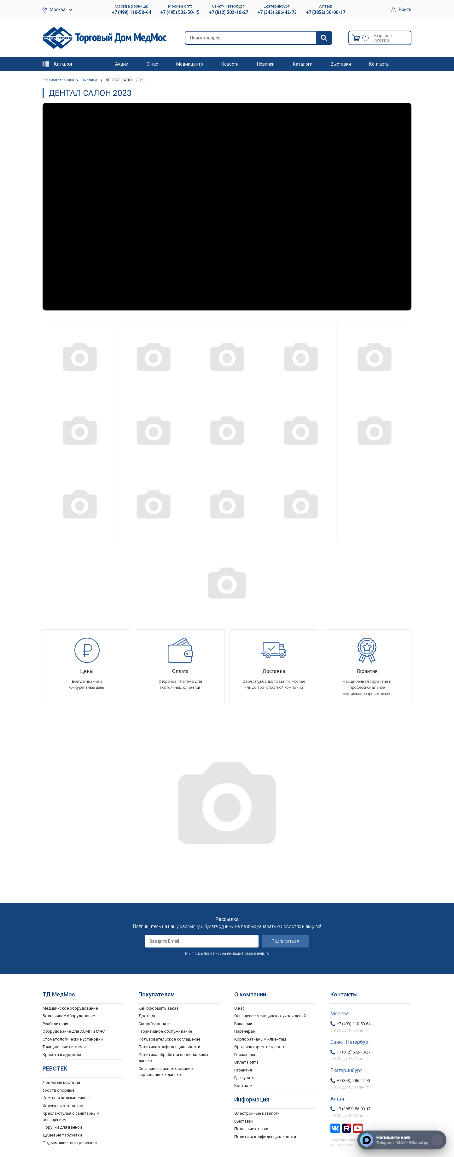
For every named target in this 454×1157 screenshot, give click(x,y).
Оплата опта (246, 1062)
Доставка (148, 1015)
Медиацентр (189, 64)
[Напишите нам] (401, 1139)
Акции (121, 64)
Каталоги (302, 64)
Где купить (244, 1077)
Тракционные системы (64, 1046)
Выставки (341, 64)
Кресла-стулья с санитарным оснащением (71, 1116)
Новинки (266, 64)
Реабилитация (56, 1023)
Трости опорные (58, 1090)
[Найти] (324, 38)
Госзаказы (244, 1054)
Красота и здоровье (62, 1054)
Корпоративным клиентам (260, 1039)
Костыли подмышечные (66, 1097)
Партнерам (245, 1031)
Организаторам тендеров (259, 1046)
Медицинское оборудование (70, 1008)
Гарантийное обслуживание (165, 1031)
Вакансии (243, 1023)
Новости (230, 64)
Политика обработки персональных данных (173, 1057)
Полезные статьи (251, 1128)
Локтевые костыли (61, 1082)
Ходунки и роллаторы (64, 1105)
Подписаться (285, 941)
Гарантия (243, 1070)
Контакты (379, 64)
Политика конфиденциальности (169, 1046)
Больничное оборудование (69, 1015)
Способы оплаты (155, 1023)
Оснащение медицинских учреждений (270, 1015)
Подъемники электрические (70, 1142)
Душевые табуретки (62, 1135)
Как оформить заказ (158, 1008)
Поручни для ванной (62, 1127)
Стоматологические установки (73, 1039)
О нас (152, 64)
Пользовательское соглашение (169, 1039)
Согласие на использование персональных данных (165, 1071)
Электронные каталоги (257, 1113)
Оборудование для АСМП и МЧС (74, 1031)
